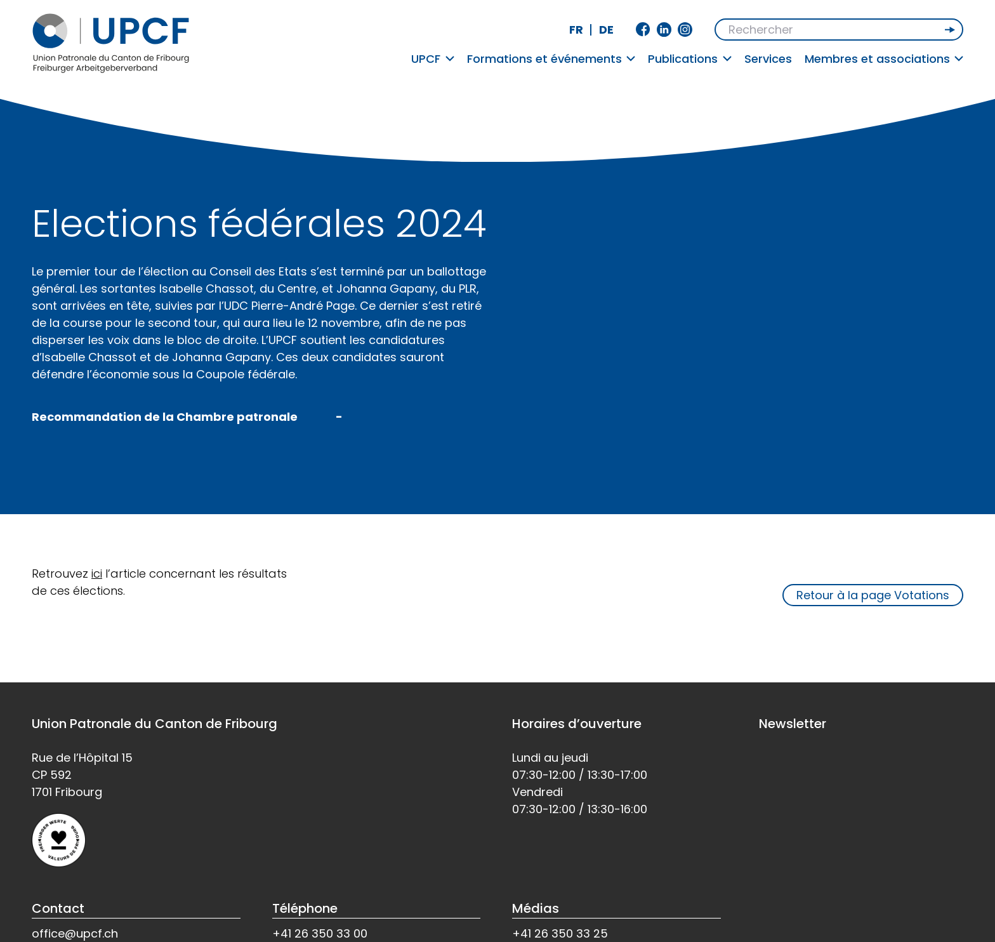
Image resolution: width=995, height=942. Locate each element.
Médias (535, 908)
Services (768, 59)
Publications (690, 59)
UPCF (432, 59)
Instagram (685, 29)
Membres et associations (884, 59)
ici (96, 573)
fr (576, 29)
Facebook (643, 29)
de (606, 29)
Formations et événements (551, 59)
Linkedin (664, 29)
